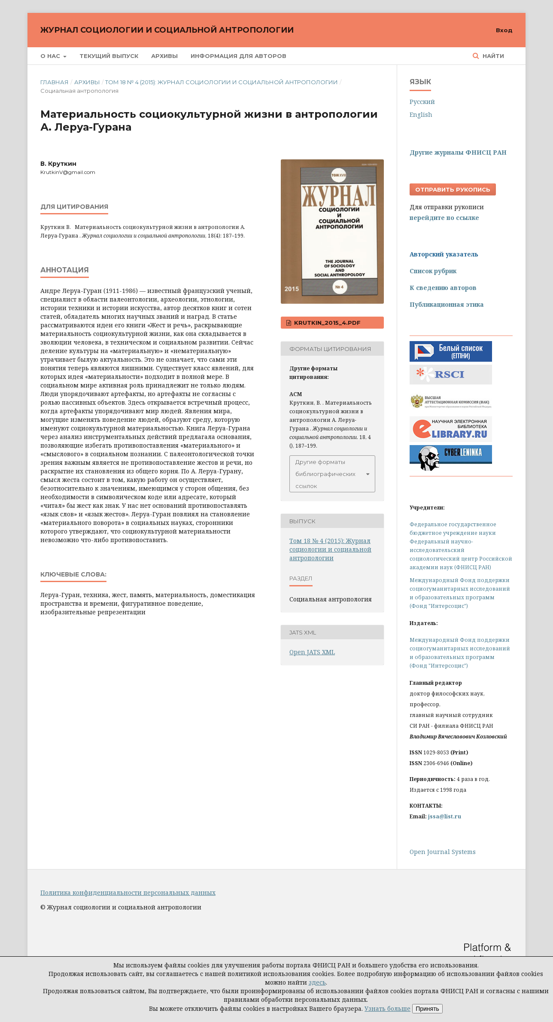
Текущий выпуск (108, 55)
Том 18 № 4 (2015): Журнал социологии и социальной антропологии (221, 82)
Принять (427, 1008)
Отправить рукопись (452, 189)
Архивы (164, 55)
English (421, 114)
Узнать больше (387, 1008)
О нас (51, 55)
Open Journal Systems (443, 852)
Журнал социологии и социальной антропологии (167, 30)
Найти (492, 55)
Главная (54, 82)
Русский (422, 102)
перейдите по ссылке (444, 218)
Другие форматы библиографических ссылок (325, 473)
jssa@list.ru (444, 816)
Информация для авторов (238, 55)
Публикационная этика (447, 304)
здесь (317, 982)
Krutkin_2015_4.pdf (326, 322)
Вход (504, 30)
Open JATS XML (312, 652)
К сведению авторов (443, 288)
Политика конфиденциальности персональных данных (128, 892)
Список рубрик (433, 271)
